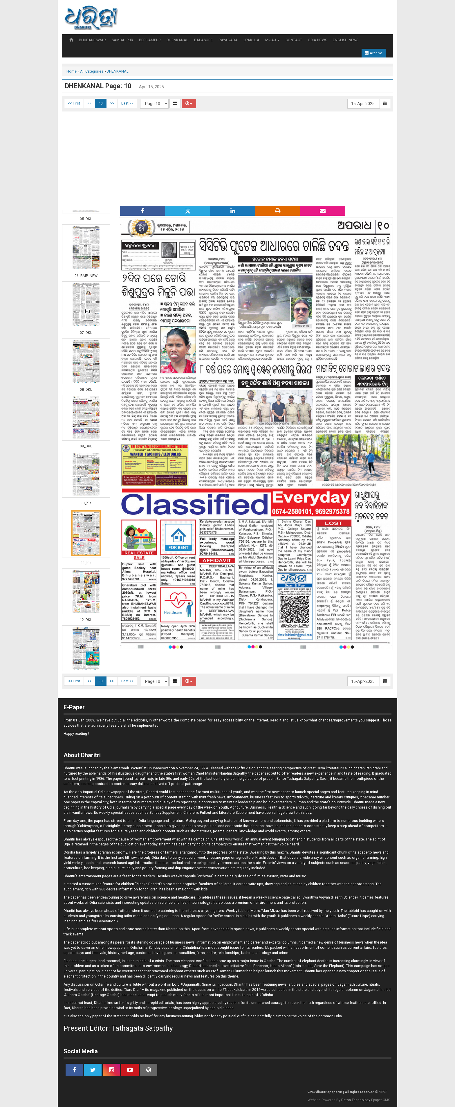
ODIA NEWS (317, 40)
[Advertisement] (227, 158)
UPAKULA (251, 40)
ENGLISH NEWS (345, 40)
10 (101, 103)
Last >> (127, 103)
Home (71, 71)
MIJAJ (272, 40)
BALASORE (203, 40)
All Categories (91, 71)
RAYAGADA (228, 40)
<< (89, 103)
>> (112, 103)
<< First (74, 103)
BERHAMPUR (150, 40)
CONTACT (294, 40)
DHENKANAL (177, 40)
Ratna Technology (355, 1100)
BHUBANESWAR (92, 40)
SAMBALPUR (122, 40)
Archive (373, 53)
